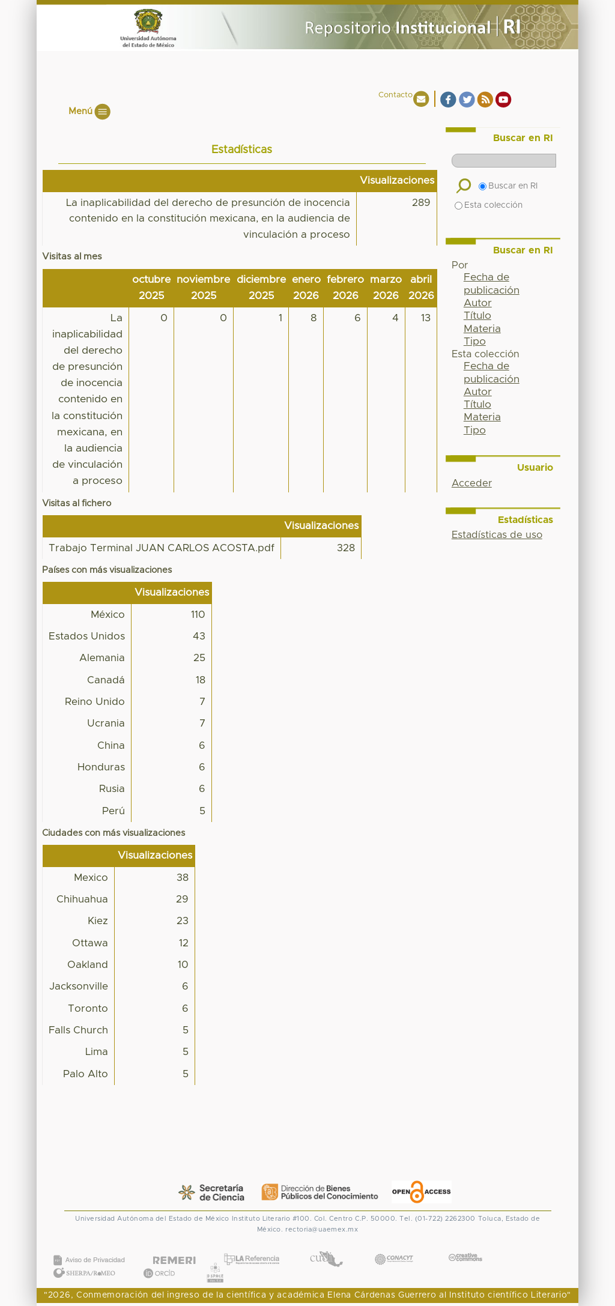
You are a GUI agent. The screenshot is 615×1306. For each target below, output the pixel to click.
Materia (482, 329)
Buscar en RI (508, 186)
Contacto (395, 95)
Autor (478, 303)
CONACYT (394, 1246)
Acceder (472, 483)
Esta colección (489, 205)
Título (477, 315)
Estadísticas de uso (497, 535)
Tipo (475, 341)
